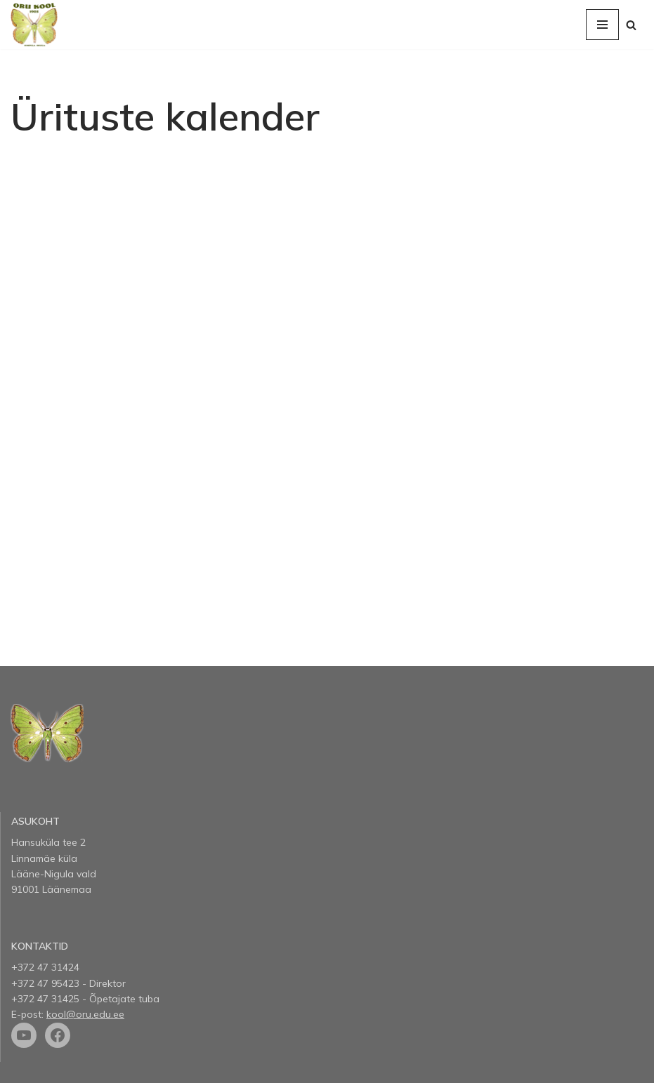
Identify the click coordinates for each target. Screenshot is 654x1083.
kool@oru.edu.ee (85, 1014)
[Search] (631, 25)
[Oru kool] (34, 24)
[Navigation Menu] (602, 24)
